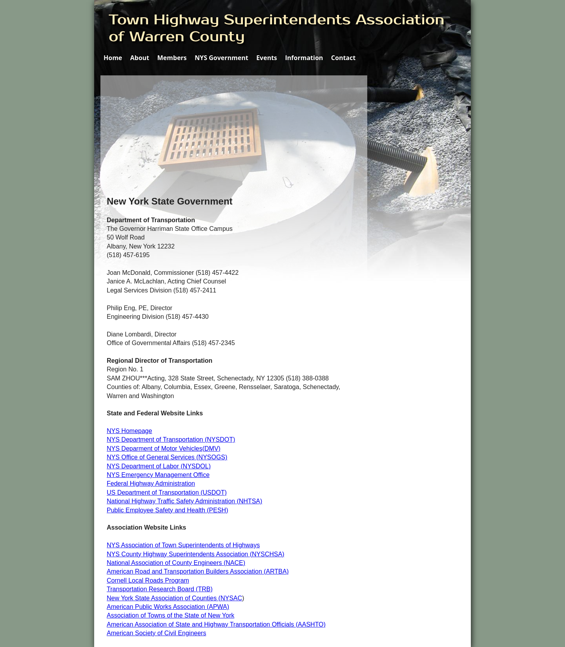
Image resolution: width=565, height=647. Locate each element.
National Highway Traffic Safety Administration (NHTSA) (184, 501)
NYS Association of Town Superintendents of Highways (183, 545)
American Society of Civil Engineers (156, 633)
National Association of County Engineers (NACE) (176, 562)
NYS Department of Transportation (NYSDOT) (171, 439)
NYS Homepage (129, 431)
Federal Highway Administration (151, 483)
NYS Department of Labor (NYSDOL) (159, 466)
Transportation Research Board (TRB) (160, 589)
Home (113, 57)
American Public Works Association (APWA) (168, 606)
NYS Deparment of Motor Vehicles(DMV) (164, 448)
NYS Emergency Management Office (158, 475)
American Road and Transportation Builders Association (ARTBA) (198, 571)
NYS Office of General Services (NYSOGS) (167, 457)
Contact (343, 57)
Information (304, 57)
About (139, 57)
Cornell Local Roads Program (148, 580)
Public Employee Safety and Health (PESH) (167, 510)
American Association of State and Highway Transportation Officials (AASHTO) (216, 624)
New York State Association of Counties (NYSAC (174, 598)
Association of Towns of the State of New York (170, 615)
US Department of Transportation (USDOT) (167, 492)
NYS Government (221, 57)
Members (172, 57)
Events (266, 57)
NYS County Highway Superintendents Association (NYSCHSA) (195, 554)
